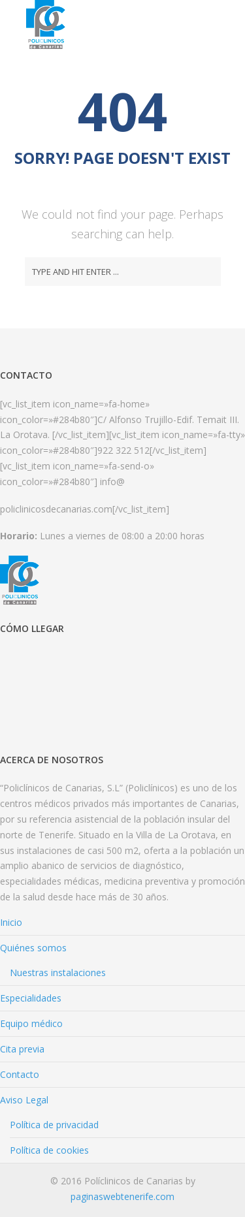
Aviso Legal (24, 1100)
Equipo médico (31, 1023)
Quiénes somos (33, 947)
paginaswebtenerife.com (122, 1196)
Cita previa (22, 1049)
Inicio (11, 922)
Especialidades (30, 998)
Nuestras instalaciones (58, 972)
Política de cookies (49, 1150)
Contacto (19, 1074)
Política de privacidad (54, 1124)
